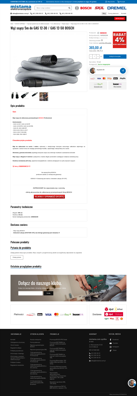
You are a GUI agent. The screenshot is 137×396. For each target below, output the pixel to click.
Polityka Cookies (16, 362)
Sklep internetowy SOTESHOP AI (117, 394)
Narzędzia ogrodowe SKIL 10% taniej (57, 382)
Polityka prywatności (17, 350)
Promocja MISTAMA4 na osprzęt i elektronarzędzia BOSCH (58, 343)
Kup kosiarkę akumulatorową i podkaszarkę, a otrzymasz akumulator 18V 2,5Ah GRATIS (58, 376)
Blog (104, 13)
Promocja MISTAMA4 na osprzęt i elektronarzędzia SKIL (58, 355)
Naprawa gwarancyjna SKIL (38, 349)
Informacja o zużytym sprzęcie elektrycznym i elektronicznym (18, 357)
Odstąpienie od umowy (18, 342)
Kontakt (123, 13)
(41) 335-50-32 (52, 13)
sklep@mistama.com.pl (20, 13)
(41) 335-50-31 (38, 13)
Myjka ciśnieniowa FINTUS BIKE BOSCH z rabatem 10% (58, 387)
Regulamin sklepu (16, 347)
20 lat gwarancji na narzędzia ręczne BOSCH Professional (38, 359)
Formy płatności (113, 13)
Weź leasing (117, 87)
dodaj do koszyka (115, 56)
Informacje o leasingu (17, 353)
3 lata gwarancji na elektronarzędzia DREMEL (38, 377)
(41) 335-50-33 (67, 13)
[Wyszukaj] (69, 8)
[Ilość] (94, 56)
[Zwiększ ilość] (90, 56)
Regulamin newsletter (17, 365)
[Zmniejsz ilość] (97, 56)
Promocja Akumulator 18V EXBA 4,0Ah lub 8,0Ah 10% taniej (58, 361)
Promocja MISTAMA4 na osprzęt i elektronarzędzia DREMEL (58, 349)
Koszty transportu (35, 339)
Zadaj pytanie (17, 257)
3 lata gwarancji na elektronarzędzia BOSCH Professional (37, 353)
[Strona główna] (21, 7)
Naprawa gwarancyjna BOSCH (37, 345)
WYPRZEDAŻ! (120, 18)
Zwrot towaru (15, 345)
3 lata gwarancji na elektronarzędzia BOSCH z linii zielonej (38, 365)
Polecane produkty (20, 242)
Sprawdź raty (98, 87)
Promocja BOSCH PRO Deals (58, 339)
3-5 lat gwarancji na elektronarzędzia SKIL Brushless (37, 382)
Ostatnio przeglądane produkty (26, 266)
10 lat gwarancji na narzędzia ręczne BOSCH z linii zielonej (38, 371)
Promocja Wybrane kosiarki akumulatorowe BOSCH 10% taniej (58, 368)
